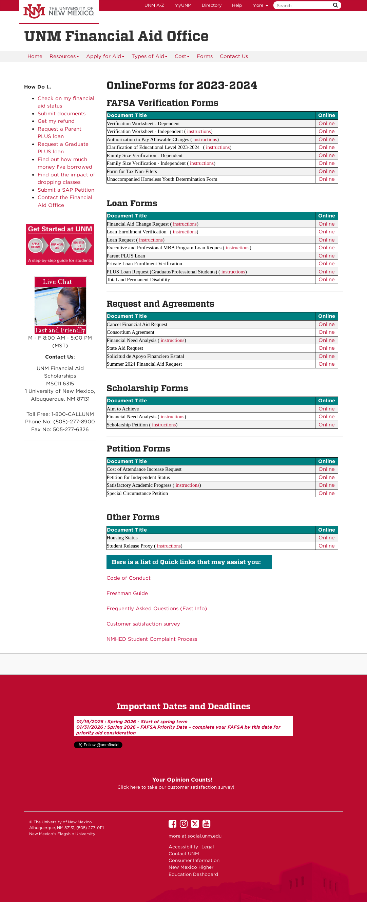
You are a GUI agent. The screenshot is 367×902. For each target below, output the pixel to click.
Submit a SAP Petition (66, 190)
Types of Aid (150, 57)
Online (326, 123)
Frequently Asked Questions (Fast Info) (157, 609)
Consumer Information (194, 860)
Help (237, 5)
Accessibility (183, 846)
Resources (64, 57)
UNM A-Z (154, 5)
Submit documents (61, 114)
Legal (207, 846)
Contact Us (234, 56)
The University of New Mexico (59, 12)
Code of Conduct (129, 578)
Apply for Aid (105, 57)
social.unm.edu (204, 836)
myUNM (183, 5)
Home (34, 56)
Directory (212, 5)
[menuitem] (35, 56)
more (260, 5)
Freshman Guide (127, 593)
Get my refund (56, 121)
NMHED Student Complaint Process (152, 639)
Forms (205, 56)
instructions (199, 131)
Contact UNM (184, 853)
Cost (182, 57)
